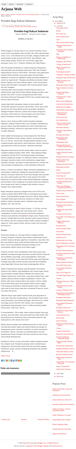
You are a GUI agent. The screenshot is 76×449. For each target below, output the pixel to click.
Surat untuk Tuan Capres (63, 265)
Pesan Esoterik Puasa (62, 196)
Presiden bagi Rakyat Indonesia (62, 93)
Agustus (59, 23)
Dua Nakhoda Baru (62, 120)
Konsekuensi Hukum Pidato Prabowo (64, 311)
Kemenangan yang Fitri (63, 72)
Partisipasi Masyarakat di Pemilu (63, 46)
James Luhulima (10, 14)
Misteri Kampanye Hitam (60, 424)
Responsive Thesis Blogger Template (37, 446)
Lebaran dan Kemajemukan (64, 104)
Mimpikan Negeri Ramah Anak (65, 77)
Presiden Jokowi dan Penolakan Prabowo (28, 14)
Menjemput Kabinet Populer (64, 85)
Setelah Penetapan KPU (63, 173)
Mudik (58, 170)
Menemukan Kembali (62, 167)
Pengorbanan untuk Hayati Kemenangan (64, 258)
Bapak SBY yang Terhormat (64, 334)
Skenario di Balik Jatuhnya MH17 (64, 342)
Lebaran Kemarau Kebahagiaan (61, 113)
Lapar (58, 39)
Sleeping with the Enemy (63, 214)
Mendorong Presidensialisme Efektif (65, 324)
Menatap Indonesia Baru (63, 234)
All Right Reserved (52, 443)
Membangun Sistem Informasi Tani (65, 246)
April (58, 373)
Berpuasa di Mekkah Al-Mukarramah (63, 57)
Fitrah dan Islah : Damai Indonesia (63, 97)
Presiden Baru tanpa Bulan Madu (64, 210)
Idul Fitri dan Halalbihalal (64, 101)
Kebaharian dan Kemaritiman (65, 202)
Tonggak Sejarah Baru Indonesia (63, 222)
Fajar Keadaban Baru (62, 36)
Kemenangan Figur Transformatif (62, 138)
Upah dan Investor (61, 117)
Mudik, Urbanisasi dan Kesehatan (63, 68)
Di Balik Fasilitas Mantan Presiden (64, 205)
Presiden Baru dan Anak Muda (61, 429)
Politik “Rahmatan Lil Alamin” (65, 243)
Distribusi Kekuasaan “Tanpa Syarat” (65, 282)
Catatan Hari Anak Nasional (64, 179)
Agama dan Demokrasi (59, 433)
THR (57, 54)
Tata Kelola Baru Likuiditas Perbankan (64, 50)
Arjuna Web (11, 9)
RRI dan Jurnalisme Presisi (64, 354)
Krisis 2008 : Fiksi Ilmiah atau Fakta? (65, 217)
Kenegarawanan (61, 225)
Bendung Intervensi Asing (64, 240)
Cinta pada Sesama (62, 28)
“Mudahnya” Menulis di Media (65, 75)
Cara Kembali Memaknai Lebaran (63, 268)
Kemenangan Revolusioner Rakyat (64, 304)
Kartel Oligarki (60, 199)
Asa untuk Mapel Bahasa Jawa (65, 275)
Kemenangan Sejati (62, 142)
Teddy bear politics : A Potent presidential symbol (61, 409)
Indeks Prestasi (5, 356)
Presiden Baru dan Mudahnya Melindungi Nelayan (65, 293)
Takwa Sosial (60, 193)
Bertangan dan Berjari (62, 135)
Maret (59, 376)
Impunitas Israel (61, 237)
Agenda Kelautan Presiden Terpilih (64, 286)
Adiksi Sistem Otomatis (63, 369)
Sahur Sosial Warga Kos (63, 272)
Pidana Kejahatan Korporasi (64, 262)
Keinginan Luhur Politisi (63, 61)
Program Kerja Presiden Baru (65, 190)
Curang (58, 328)
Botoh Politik (60, 318)
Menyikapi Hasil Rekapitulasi (65, 300)
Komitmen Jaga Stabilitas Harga (64, 131)
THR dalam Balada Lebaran (64, 351)
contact (29, 4)
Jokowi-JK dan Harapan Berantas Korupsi (63, 123)
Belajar (58, 31)
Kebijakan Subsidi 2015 (63, 307)
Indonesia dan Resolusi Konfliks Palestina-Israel (64, 145)
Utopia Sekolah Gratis (63, 315)
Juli (58, 26)
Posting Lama (6, 419)
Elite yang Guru (61, 34)
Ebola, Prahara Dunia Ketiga (65, 42)
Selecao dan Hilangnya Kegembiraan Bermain (63, 186)
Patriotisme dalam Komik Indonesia (63, 404)
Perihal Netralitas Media (63, 228)
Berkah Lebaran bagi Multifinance (62, 160)
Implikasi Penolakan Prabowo (65, 348)
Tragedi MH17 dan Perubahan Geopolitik (65, 362)
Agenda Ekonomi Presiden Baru (64, 153)
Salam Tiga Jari (61, 176)
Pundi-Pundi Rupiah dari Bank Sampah (65, 254)
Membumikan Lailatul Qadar (65, 110)
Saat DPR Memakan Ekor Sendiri (64, 182)
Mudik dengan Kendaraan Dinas (64, 358)
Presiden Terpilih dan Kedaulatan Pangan (62, 337)
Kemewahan (60, 231)
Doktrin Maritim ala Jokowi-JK (65, 88)
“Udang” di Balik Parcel (63, 64)
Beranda (23, 419)
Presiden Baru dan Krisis (63, 149)
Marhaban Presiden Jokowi (64, 164)
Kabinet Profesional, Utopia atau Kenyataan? (62, 389)
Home (2, 14)
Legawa (58, 278)
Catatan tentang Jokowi (63, 331)
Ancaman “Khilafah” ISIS (64, 290)
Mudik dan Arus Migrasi (63, 107)
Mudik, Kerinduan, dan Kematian (63, 81)
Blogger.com (42, 443)
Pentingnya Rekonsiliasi (63, 297)
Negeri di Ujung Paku (62, 366)
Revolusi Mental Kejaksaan (64, 250)
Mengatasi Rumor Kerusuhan (65, 157)
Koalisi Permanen (61, 321)
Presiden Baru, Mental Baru (64, 346)
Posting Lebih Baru (43, 419)
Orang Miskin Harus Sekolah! (61, 420)
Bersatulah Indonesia (62, 127)
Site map (20, 4)
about (11, 4)
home (4, 4)
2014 (56, 21)
